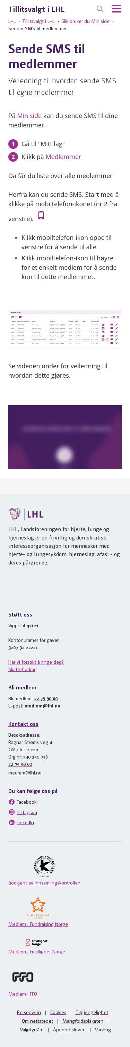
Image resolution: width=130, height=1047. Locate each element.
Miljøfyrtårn (31, 1029)
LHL (12, 21)
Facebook (22, 801)
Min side (29, 115)
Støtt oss (20, 614)
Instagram (22, 812)
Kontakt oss (23, 723)
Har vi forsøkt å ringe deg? (36, 662)
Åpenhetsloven (69, 1029)
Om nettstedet (37, 1020)
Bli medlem (22, 687)
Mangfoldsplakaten (82, 1020)
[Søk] (100, 9)
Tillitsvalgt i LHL (36, 8)
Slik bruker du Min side (85, 21)
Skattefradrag (22, 669)
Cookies (58, 1012)
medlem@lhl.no (42, 705)
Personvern (29, 1012)
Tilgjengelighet (92, 1012)
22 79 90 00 (46, 698)
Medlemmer (63, 156)
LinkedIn (21, 822)
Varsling (103, 1029)
